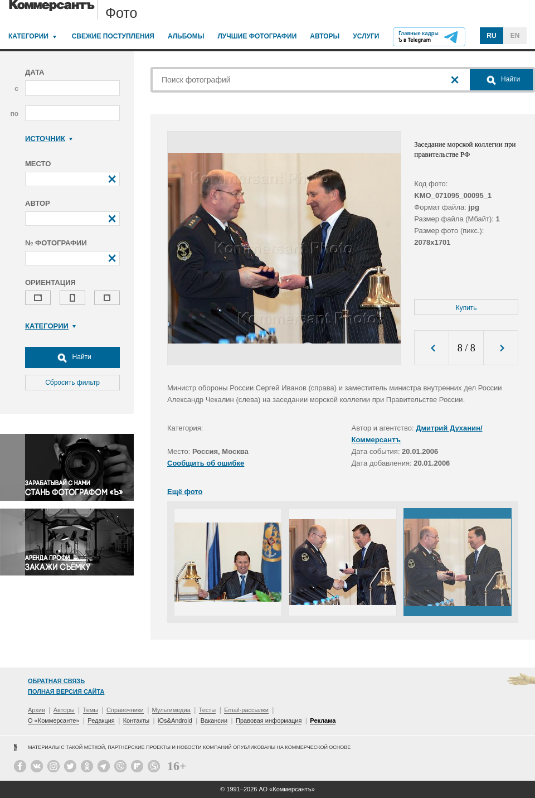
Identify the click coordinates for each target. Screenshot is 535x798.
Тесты (207, 710)
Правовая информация (268, 720)
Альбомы (186, 36)
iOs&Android (175, 720)
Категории (28, 36)
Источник (48, 138)
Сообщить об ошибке (205, 463)
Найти (72, 357)
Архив (36, 710)
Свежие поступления (113, 36)
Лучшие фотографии (256, 36)
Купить (466, 308)
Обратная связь (56, 681)
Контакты (136, 720)
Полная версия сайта (66, 691)
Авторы (324, 36)
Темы (91, 710)
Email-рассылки (246, 710)
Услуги (366, 36)
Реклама (322, 720)
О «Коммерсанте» (53, 720)
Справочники (125, 710)
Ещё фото (184, 491)
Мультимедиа (171, 710)
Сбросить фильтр (72, 382)
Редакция (100, 720)
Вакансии (214, 720)
